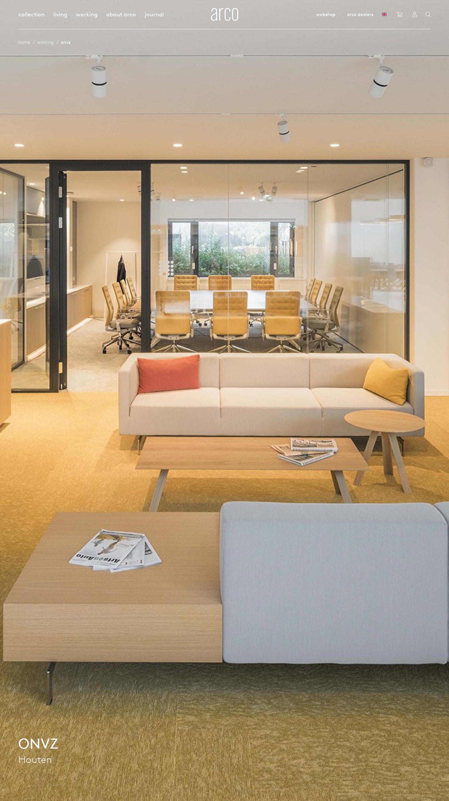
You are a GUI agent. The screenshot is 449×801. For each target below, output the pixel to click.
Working (87, 14)
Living (60, 14)
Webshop (326, 14)
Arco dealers (360, 14)
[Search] (428, 14)
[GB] (384, 14)
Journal (154, 14)
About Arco (121, 14)
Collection (31, 14)
